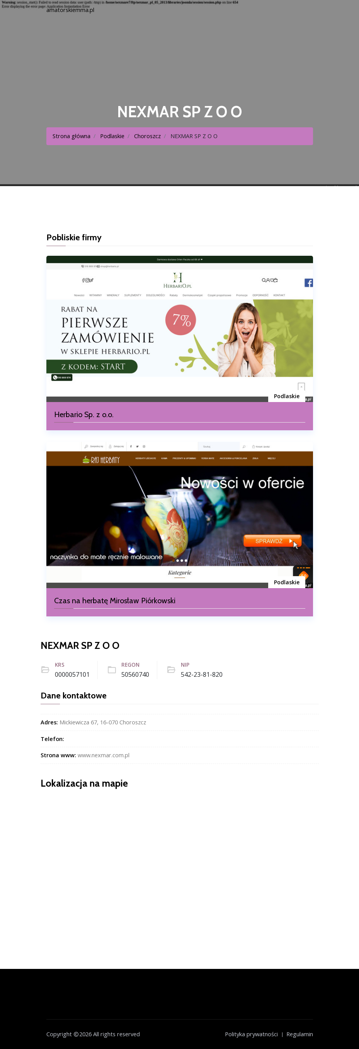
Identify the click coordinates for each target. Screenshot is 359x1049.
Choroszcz (147, 136)
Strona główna (71, 136)
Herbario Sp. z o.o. (84, 414)
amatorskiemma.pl (70, 10)
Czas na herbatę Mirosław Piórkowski (114, 600)
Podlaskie (112, 136)
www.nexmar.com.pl (103, 755)
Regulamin (299, 1034)
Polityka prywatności (251, 1034)
